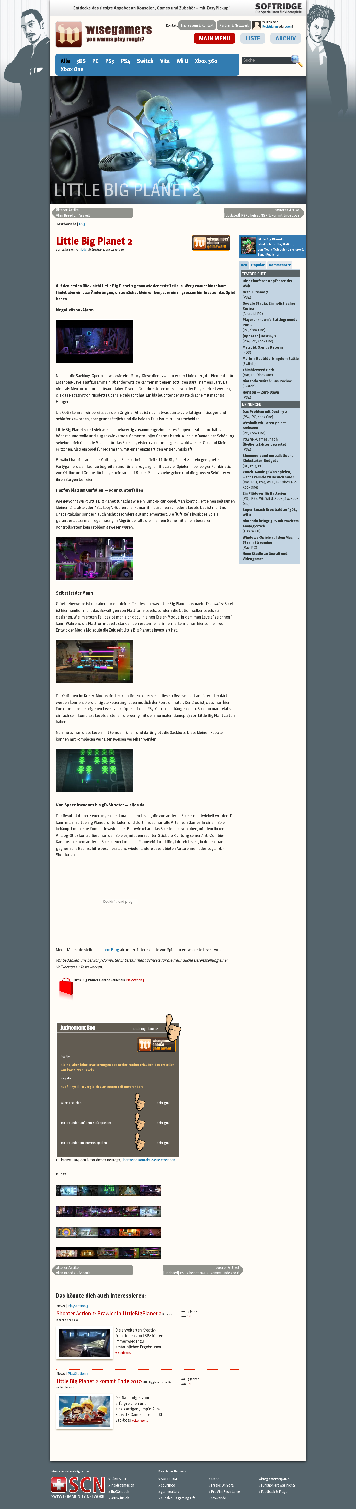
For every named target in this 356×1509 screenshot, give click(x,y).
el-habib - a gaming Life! (178, 1498)
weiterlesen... (123, 1353)
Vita (165, 60)
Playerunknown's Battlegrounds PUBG (271, 324)
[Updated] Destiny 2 (271, 339)
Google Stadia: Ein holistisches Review (271, 308)
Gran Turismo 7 (271, 295)
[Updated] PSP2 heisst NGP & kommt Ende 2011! (262, 213)
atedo (215, 1479)
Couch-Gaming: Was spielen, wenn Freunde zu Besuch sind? (271, 479)
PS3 (109, 60)
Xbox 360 (206, 60)
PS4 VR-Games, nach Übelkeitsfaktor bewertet (271, 444)
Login (288, 26)
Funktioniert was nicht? (278, 1485)
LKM (84, 249)
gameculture (170, 1491)
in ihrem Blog (107, 949)
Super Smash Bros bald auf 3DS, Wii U (270, 512)
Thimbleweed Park (271, 372)
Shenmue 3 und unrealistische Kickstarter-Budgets (271, 460)
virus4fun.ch (120, 1498)
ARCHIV (285, 38)
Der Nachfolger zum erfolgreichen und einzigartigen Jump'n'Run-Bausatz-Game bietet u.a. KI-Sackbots (139, 1409)
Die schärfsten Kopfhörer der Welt (267, 283)
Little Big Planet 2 (94, 241)
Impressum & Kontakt (197, 25)
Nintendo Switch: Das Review (271, 383)
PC (95, 60)
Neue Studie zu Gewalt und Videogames (265, 556)
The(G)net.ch (120, 1491)
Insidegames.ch (122, 1485)
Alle (65, 60)
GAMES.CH (118, 1479)
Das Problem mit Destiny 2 (271, 414)
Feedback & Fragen (275, 1491)
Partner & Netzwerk (234, 25)
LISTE (253, 38)
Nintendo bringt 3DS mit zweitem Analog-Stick (271, 526)
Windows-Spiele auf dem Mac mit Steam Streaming (271, 542)
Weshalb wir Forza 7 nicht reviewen (271, 428)
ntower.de (218, 1498)
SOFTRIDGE (169, 1479)
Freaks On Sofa (222, 1485)
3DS (81, 60)
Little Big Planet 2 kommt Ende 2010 (99, 1381)
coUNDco (168, 1485)
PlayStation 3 (135, 980)
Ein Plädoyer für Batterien (271, 498)
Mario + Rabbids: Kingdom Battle (271, 361)
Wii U (182, 60)
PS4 (125, 60)
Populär (258, 264)
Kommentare (280, 264)
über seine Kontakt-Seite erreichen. (149, 1159)
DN (189, 1316)
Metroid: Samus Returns (271, 350)
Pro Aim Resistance (225, 1491)
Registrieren (270, 26)
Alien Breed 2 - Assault (73, 213)
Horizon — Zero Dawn (271, 395)
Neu (244, 264)
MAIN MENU (214, 38)
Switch (145, 60)
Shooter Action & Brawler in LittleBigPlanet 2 (109, 1313)
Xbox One (72, 69)
